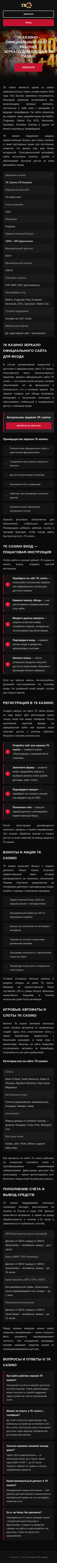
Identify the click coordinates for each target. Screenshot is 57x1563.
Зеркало (29, 14)
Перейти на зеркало (29, 426)
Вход (28, 22)
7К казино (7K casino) (37, 1557)
